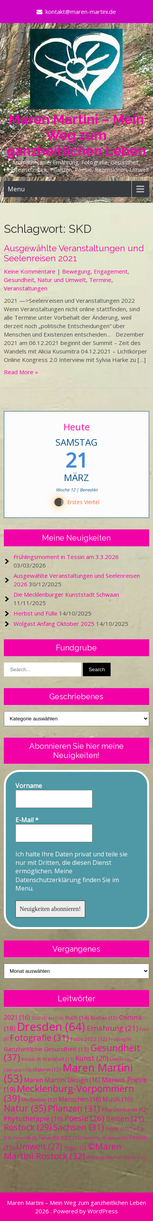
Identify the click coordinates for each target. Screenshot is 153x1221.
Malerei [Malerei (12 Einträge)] (47, 1069)
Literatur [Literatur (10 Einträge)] (17, 1070)
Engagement (111, 271)
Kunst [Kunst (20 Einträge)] (91, 1058)
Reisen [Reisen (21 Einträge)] (125, 1118)
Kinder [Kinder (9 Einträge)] (31, 1059)
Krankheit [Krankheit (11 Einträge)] (58, 1059)
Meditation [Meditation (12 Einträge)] (39, 1099)
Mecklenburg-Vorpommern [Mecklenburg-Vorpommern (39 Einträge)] (69, 1093)
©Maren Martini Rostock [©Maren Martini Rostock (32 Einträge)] (62, 1151)
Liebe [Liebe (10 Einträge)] (120, 1059)
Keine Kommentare (29, 271)
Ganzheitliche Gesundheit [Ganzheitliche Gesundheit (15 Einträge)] (46, 1049)
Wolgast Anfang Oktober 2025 (53, 623)
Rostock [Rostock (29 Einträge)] (28, 1127)
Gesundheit (19, 280)
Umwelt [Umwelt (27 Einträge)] (39, 1146)
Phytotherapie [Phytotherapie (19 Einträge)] (33, 1118)
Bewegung (76, 271)
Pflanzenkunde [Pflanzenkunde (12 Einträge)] (125, 1109)
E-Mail (27, 820)
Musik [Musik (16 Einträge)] (118, 1099)
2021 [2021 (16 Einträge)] (17, 1017)
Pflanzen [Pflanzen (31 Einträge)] (74, 1108)
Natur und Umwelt (61, 280)
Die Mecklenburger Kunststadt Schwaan (66, 594)
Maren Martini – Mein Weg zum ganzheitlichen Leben (76, 135)
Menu (16, 189)
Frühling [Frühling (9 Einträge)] (120, 1039)
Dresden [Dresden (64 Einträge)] (51, 1026)
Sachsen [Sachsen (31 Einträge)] (78, 1127)
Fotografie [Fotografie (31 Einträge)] (39, 1037)
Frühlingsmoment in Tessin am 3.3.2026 (66, 557)
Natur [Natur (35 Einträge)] (25, 1108)
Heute (76, 426)
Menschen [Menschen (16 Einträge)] (80, 1099)
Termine (100, 280)
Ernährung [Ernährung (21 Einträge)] (112, 1028)
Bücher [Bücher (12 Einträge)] (104, 1017)
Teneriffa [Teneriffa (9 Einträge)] (25, 1138)
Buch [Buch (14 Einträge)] (77, 1017)
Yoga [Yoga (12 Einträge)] (75, 1147)
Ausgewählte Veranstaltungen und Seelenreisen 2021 (74, 253)
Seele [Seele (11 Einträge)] (117, 1128)
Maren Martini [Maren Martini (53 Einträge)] (68, 1072)
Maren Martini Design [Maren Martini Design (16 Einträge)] (62, 1080)
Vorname (28, 785)
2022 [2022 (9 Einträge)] (39, 1018)
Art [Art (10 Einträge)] (55, 1018)
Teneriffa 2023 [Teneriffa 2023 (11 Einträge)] (60, 1138)
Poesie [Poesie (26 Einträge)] (84, 1118)
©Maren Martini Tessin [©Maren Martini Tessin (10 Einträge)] (116, 1157)
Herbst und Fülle (35, 613)
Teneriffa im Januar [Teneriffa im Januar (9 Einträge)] (104, 1138)
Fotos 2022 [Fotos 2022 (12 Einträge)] (89, 1038)
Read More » (21, 372)
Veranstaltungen (25, 288)
